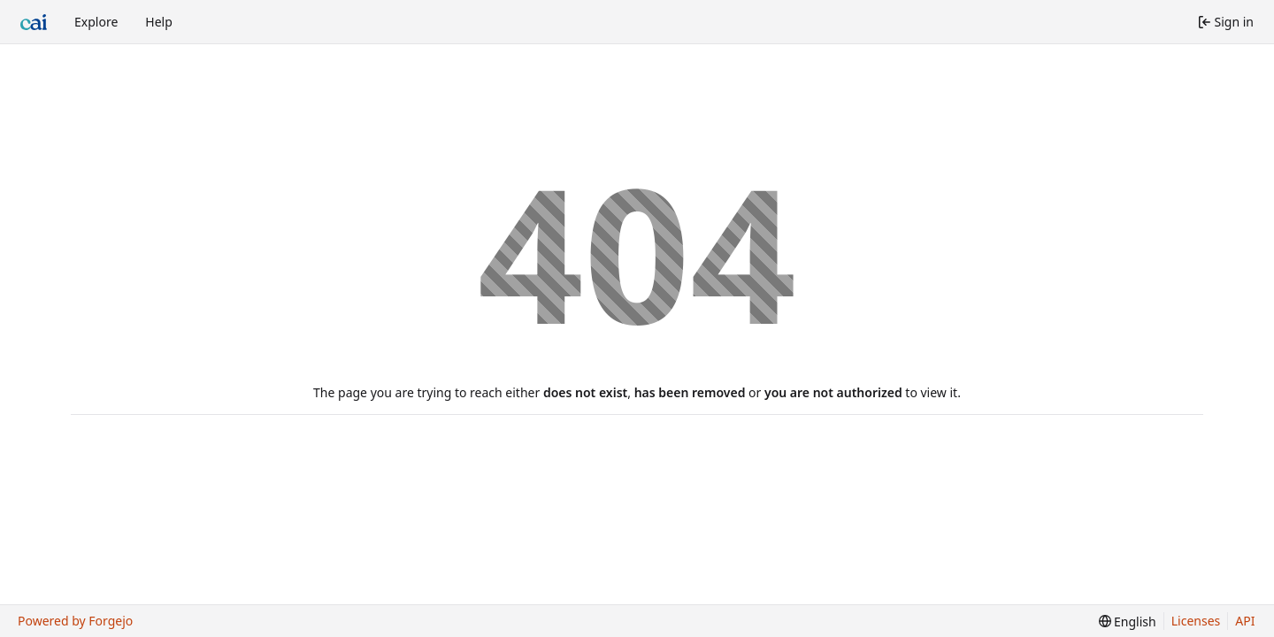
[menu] (1127, 621)
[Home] (33, 22)
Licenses (1196, 620)
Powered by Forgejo (75, 620)
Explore (96, 21)
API (1245, 620)
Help (159, 21)
